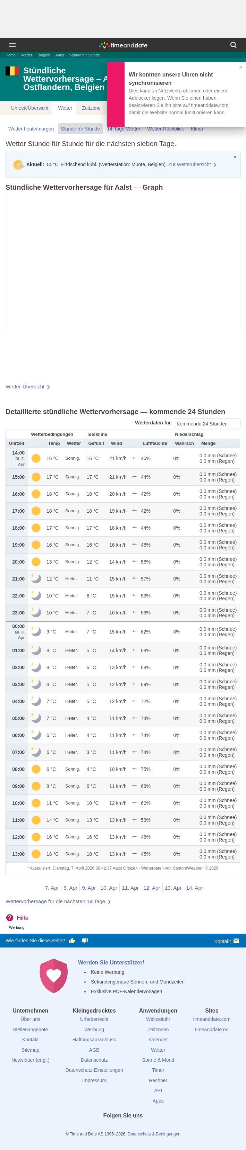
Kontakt (227, 940)
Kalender (158, 1039)
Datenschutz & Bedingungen (154, 1134)
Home (11, 55)
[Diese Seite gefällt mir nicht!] (84, 941)
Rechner (158, 1080)
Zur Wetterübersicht (189, 164)
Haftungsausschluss (94, 1039)
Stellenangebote (30, 1029)
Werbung (94, 1029)
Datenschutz (94, 1060)
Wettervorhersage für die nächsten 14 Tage (55, 901)
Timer (158, 1070)
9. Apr (89, 888)
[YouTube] (146, 1128)
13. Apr (173, 888)
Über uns (30, 1019)
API (158, 1090)
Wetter (26, 55)
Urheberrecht (94, 1019)
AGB (94, 1050)
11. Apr (130, 888)
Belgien (43, 55)
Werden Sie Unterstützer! (111, 962)
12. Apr (151, 888)
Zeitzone (91, 108)
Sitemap (30, 1050)
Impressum (94, 1080)
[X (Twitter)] (111, 1128)
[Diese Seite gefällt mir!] (71, 941)
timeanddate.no (212, 1029)
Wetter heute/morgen (31, 129)
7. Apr (52, 888)
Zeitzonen (158, 1029)
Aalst (60, 55)
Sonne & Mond (158, 1060)
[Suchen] (233, 45)
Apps (158, 1101)
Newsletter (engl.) (30, 1060)
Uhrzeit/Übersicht (29, 108)
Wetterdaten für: (154, 422)
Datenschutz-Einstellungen (94, 1070)
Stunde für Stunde (80, 129)
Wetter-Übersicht (25, 386)
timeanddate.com (211, 1019)
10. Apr (108, 888)
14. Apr (194, 888)
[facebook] (99, 1128)
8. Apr (70, 888)
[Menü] (12, 45)
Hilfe (22, 918)
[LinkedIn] (123, 1128)
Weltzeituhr (158, 1019)
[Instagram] (134, 1128)
